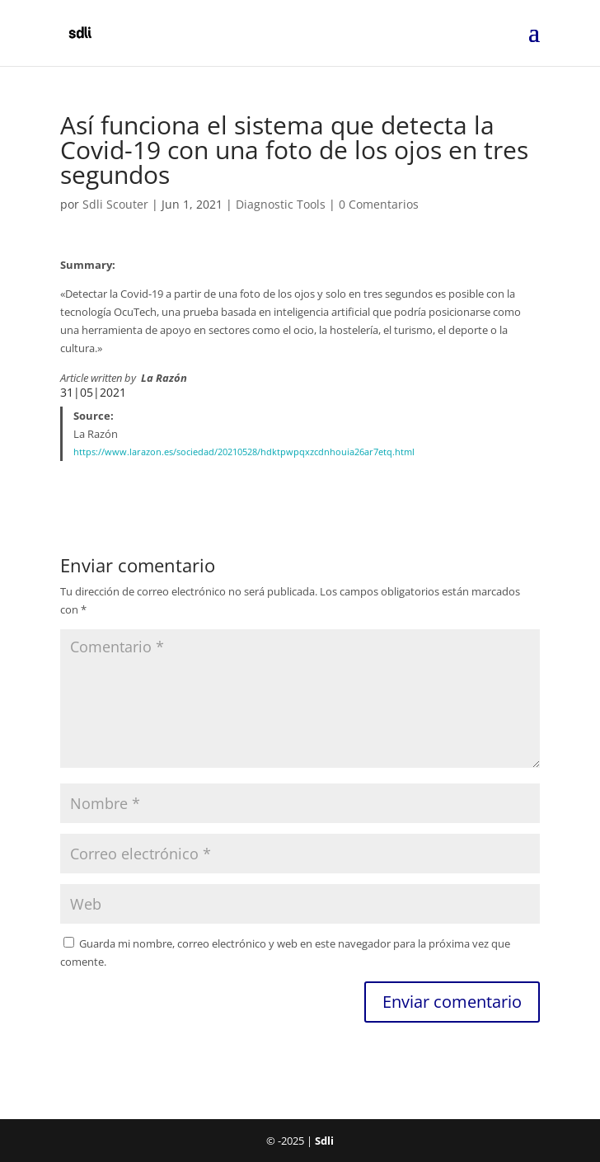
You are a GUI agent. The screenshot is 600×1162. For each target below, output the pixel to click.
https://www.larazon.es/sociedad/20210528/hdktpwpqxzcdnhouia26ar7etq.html (244, 452)
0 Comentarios (379, 204)
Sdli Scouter (115, 204)
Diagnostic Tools (281, 204)
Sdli (324, 1140)
